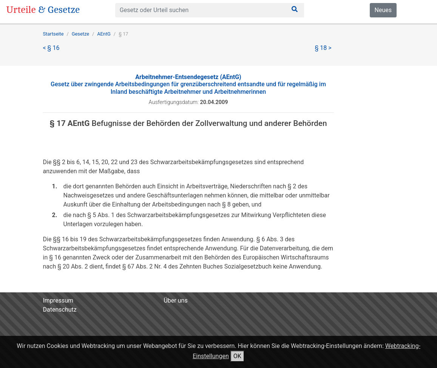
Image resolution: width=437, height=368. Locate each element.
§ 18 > (323, 47)
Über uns (175, 300)
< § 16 (51, 47)
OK (237, 356)
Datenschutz (60, 309)
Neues (383, 10)
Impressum (58, 300)
